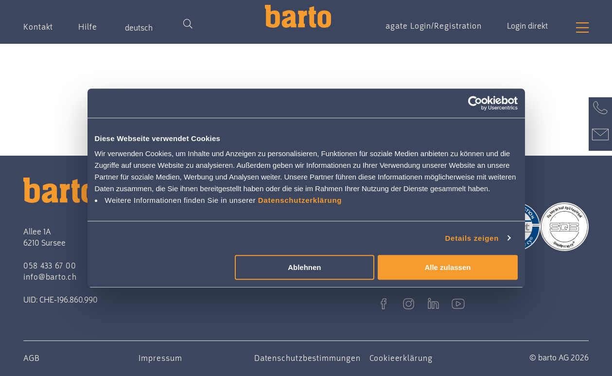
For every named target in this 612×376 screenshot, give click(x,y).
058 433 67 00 (49, 265)
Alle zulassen (447, 267)
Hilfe (87, 26)
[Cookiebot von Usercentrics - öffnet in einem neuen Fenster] (475, 103)
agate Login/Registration (433, 25)
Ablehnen (304, 267)
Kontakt (38, 26)
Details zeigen (472, 238)
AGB (31, 358)
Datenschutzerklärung (300, 200)
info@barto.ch (50, 276)
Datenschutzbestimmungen (307, 358)
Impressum (160, 358)
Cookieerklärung (401, 358)
